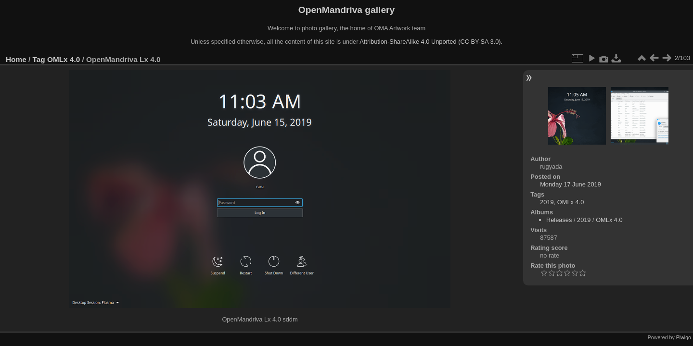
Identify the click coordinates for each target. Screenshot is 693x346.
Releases (559, 219)
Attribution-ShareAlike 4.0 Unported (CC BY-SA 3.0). (430, 41)
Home (16, 59)
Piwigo (683, 337)
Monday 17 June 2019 (570, 184)
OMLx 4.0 (63, 59)
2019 (546, 202)
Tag (39, 59)
